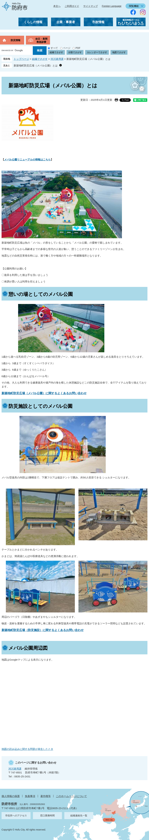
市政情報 (98, 22)
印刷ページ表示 (116, 100)
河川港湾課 (57, 58)
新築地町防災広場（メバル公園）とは (36, 65)
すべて (54, 48)
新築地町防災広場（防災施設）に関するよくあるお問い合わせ (43, 630)
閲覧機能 (134, 6)
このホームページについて (71, 796)
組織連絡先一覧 (78, 815)
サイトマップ (90, 6)
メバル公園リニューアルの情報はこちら (27, 159)
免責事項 (30, 796)
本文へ (57, 6)
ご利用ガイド (72, 6)
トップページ (21, 58)
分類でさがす (75, 52)
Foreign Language (111, 6)
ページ (66, 48)
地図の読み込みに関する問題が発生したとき (27, 749)
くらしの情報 (33, 22)
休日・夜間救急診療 (41, 40)
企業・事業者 (65, 22)
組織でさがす (56, 52)
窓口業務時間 (47, 815)
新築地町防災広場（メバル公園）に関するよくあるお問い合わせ (44, 393)
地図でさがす (119, 52)
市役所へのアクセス (16, 815)
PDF (78, 48)
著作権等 (45, 796)
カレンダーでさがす (97, 52)
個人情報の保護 (11, 796)
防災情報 (15, 40)
